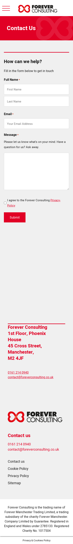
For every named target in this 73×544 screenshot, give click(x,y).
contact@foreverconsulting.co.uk (30, 377)
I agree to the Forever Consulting (34, 202)
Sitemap (14, 483)
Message (11, 135)
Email (8, 114)
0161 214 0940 (18, 372)
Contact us (16, 461)
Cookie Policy (18, 468)
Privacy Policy (18, 475)
